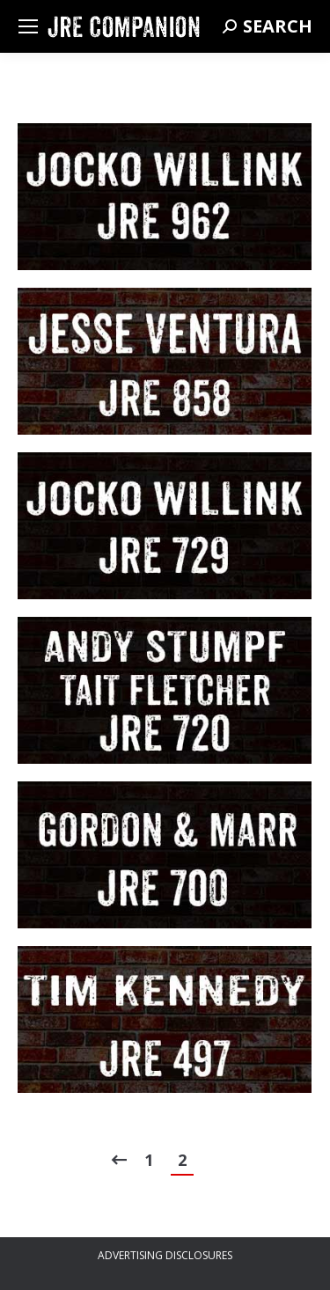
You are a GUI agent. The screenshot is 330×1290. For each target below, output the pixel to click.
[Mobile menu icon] (28, 26)
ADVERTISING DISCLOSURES (165, 1255)
